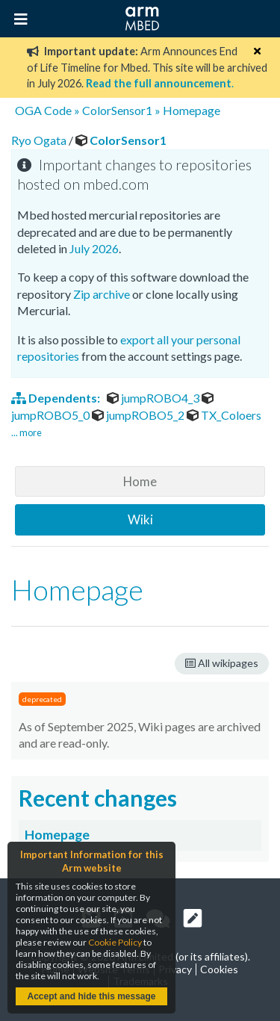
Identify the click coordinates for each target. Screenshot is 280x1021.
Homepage (191, 110)
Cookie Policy (115, 942)
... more (26, 432)
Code (58, 110)
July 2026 (94, 248)
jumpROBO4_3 (154, 398)
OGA (28, 110)
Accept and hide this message (91, 996)
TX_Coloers (224, 415)
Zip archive (101, 294)
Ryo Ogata (40, 140)
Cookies (219, 969)
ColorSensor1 (117, 110)
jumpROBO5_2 (139, 415)
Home (140, 481)
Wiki (140, 519)
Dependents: (56, 398)
